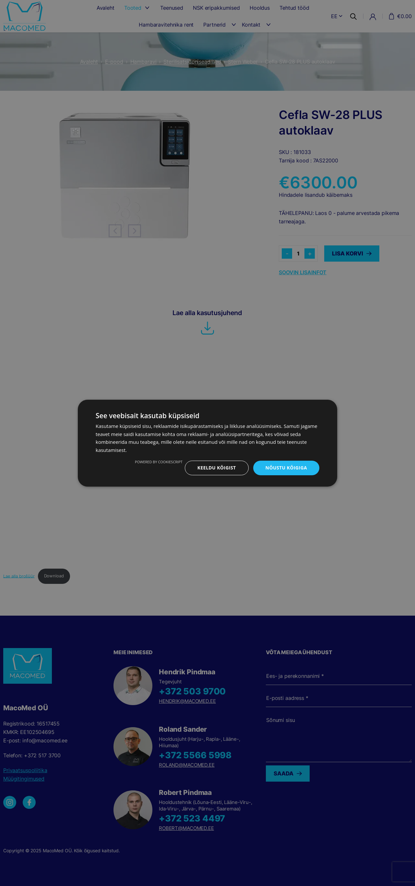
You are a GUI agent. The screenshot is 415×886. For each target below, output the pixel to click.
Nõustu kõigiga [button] (286, 468)
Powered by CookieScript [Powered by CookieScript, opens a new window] (159, 461)
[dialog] (207, 443)
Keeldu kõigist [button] (216, 468)
